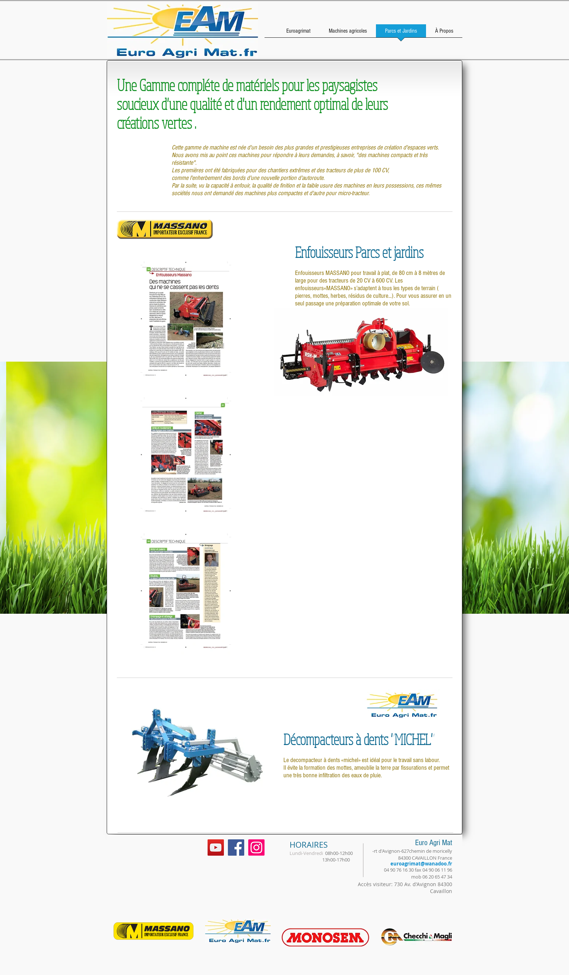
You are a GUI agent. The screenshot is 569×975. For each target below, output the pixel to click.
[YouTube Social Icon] (216, 847)
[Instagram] (256, 847)
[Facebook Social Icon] (236, 847)
